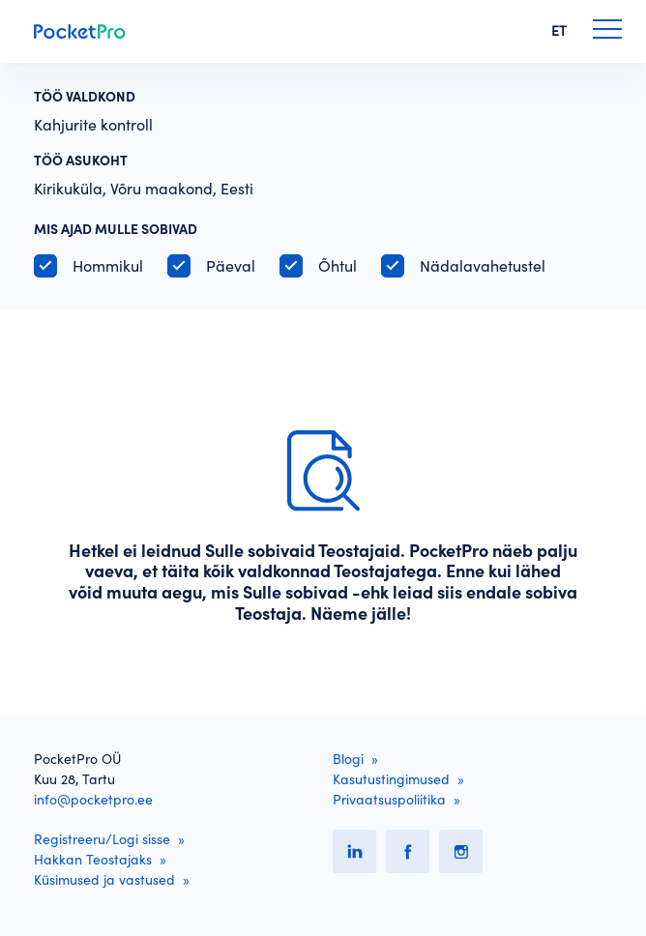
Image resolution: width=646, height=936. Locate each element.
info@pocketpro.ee (93, 799)
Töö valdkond (84, 96)
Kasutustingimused (391, 779)
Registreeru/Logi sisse (102, 839)
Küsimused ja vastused (104, 880)
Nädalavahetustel (482, 266)
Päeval (230, 266)
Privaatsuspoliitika (389, 799)
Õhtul (337, 266)
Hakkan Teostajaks (93, 859)
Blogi (348, 759)
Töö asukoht (81, 160)
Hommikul (108, 266)
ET (559, 31)
